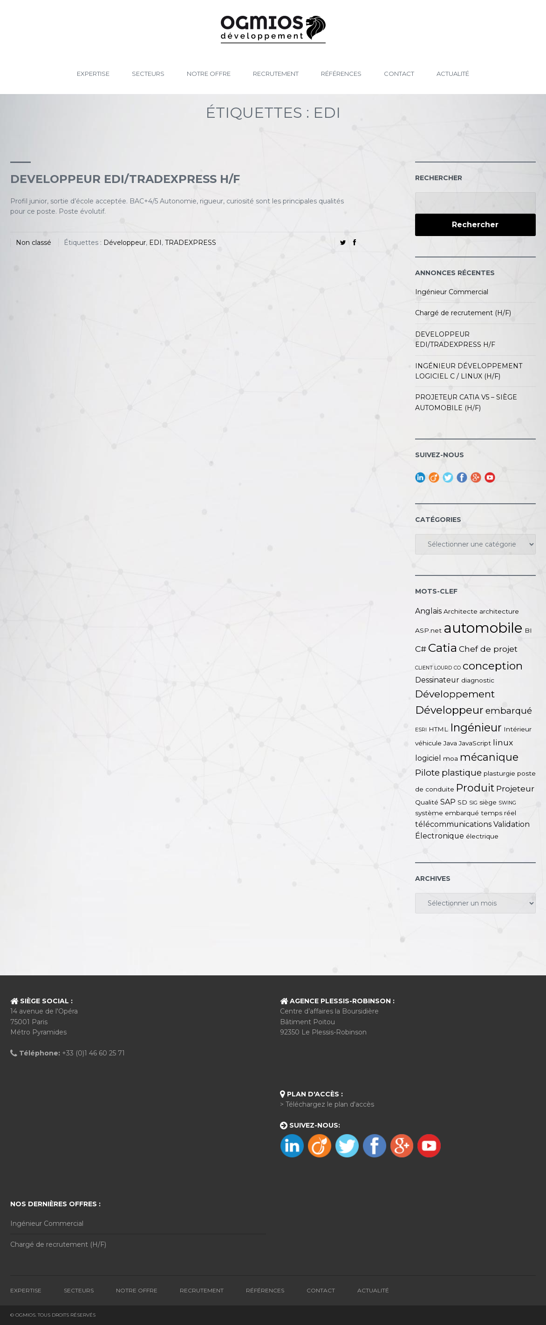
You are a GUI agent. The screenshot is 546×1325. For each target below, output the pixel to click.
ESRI (421, 730)
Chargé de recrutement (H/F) (463, 313)
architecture (499, 611)
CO (457, 668)
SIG (473, 803)
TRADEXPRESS (190, 242)
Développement (455, 694)
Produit (475, 788)
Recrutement (276, 73)
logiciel (428, 758)
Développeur (124, 242)
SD (462, 802)
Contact (399, 73)
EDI (155, 242)
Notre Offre (209, 73)
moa (450, 758)
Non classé (33, 242)
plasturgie (499, 773)
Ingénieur (476, 727)
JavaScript (475, 743)
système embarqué (447, 813)
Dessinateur (437, 680)
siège (488, 802)
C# (420, 649)
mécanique (489, 757)
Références (341, 73)
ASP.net (428, 630)
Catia (442, 648)
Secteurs (148, 73)
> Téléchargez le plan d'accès (327, 1104)
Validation (511, 824)
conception (493, 665)
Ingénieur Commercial (451, 292)
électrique (482, 836)
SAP (448, 802)
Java (450, 743)
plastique (462, 772)
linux (503, 742)
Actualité (453, 73)
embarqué (508, 710)
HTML (438, 729)
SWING (507, 803)
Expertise (93, 73)
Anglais (428, 611)
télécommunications (453, 824)
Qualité (426, 802)
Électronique (439, 836)
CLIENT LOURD (433, 668)
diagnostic (477, 680)
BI (528, 630)
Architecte (461, 611)
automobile (483, 628)
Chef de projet (488, 649)
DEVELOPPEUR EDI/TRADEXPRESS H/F (125, 179)
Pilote (427, 772)
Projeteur (515, 788)
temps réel (498, 813)
